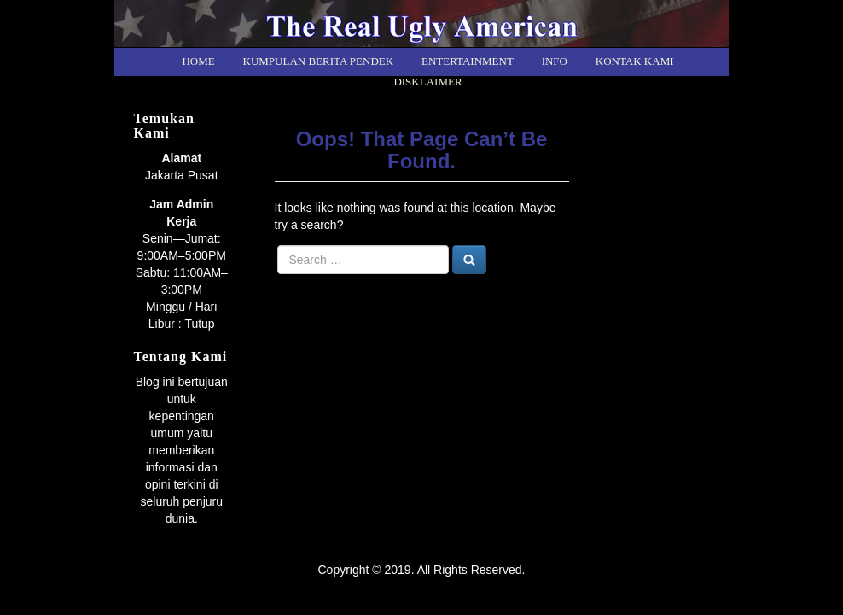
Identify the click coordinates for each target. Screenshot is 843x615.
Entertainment (468, 61)
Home (198, 61)
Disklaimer (427, 81)
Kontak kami (635, 61)
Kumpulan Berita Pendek (318, 61)
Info (554, 61)
